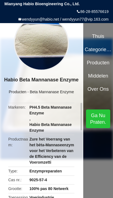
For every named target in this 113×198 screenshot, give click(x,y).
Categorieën (98, 49)
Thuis (98, 36)
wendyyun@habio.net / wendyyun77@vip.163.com (65, 19)
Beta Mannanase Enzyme (52, 92)
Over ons (98, 89)
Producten (17, 92)
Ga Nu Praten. (98, 119)
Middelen (98, 76)
